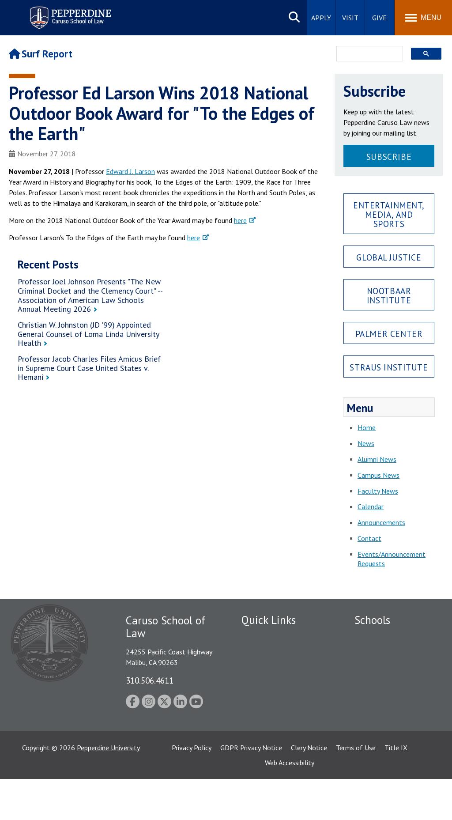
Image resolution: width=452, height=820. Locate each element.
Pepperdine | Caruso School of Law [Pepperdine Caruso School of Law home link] (69, 12)
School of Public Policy (388, 726)
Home (367, 427)
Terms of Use (356, 788)
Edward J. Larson (130, 171)
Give (379, 17)
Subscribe (388, 156)
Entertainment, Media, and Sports (389, 214)
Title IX (395, 788)
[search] (367, 54)
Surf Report (40, 53)
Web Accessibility (289, 803)
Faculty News (378, 491)
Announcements (381, 522)
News (366, 443)
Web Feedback (262, 753)
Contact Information (272, 698)
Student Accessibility (271, 652)
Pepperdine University (108, 788)
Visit (350, 17)
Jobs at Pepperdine (269, 682)
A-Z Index (255, 738)
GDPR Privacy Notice (251, 788)
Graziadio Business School (392, 667)
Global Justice (388, 257)
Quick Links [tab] (268, 620)
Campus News (378, 475)
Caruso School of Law (387, 652)
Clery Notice (309, 788)
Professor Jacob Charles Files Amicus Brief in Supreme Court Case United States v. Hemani (89, 368)
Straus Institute (389, 367)
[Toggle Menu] (423, 17)
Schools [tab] (372, 620)
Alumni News (377, 459)
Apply (321, 17)
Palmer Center (389, 333)
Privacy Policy (191, 788)
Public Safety (261, 636)
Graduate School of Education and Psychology (393, 697)
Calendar (371, 506)
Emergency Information (276, 667)
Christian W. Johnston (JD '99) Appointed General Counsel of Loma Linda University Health (88, 334)
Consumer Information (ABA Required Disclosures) (280, 718)
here (240, 220)
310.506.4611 (149, 680)
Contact (369, 538)
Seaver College (376, 636)
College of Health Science (393, 741)
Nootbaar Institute (389, 295)
